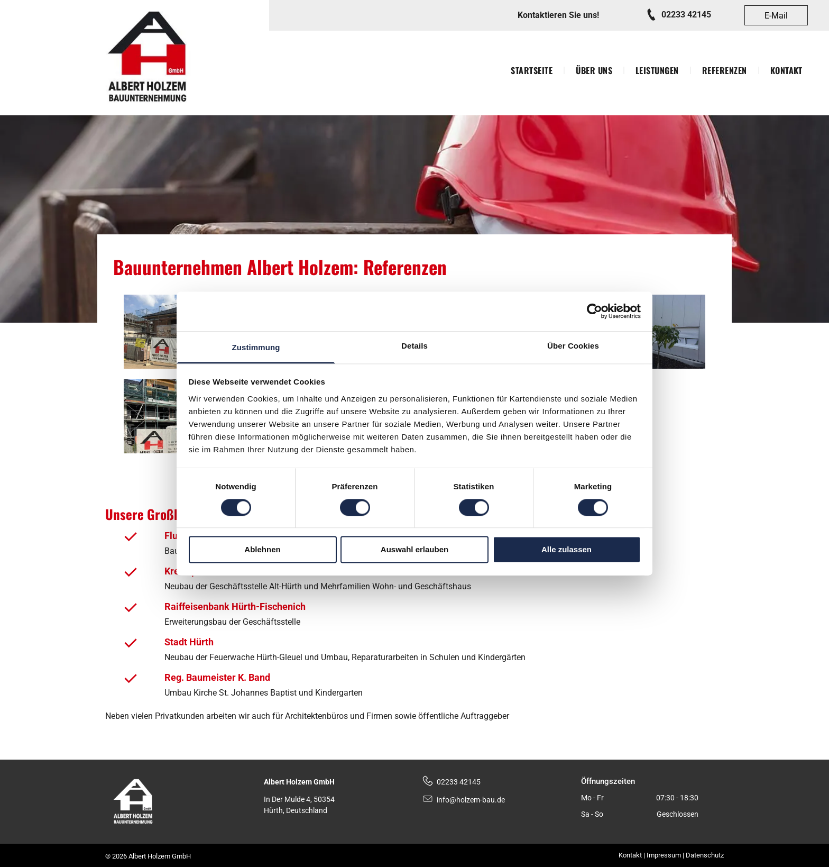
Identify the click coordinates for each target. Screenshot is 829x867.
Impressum (664, 855)
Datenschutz (705, 855)
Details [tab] (414, 345)
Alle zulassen (566, 549)
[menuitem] (532, 70)
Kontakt (630, 855)
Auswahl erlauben (414, 549)
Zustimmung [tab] (256, 347)
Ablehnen (262, 549)
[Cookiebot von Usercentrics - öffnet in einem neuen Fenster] (594, 311)
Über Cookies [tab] (573, 345)
